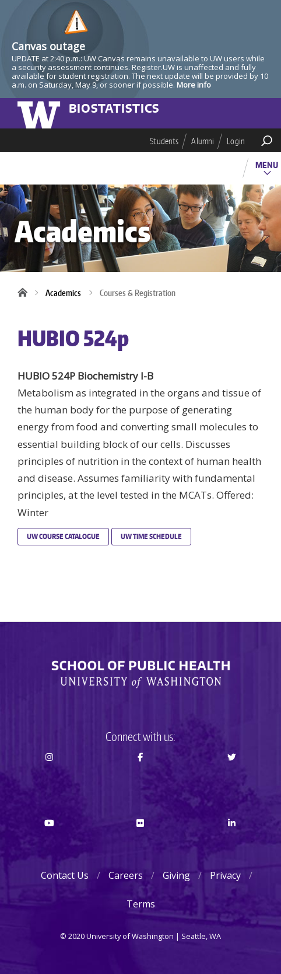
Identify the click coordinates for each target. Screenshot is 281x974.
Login (236, 141)
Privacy (225, 875)
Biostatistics (114, 109)
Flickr (140, 843)
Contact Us (65, 875)
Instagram (49, 777)
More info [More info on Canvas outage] (194, 84)
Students (164, 141)
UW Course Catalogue (63, 536)
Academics (63, 293)
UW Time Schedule (151, 536)
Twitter (232, 777)
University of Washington (40, 113)
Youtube (49, 843)
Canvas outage (48, 46)
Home (26, 293)
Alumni (202, 141)
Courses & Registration (137, 293)
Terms (141, 904)
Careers (125, 875)
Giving (176, 875)
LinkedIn (232, 843)
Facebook (140, 777)
